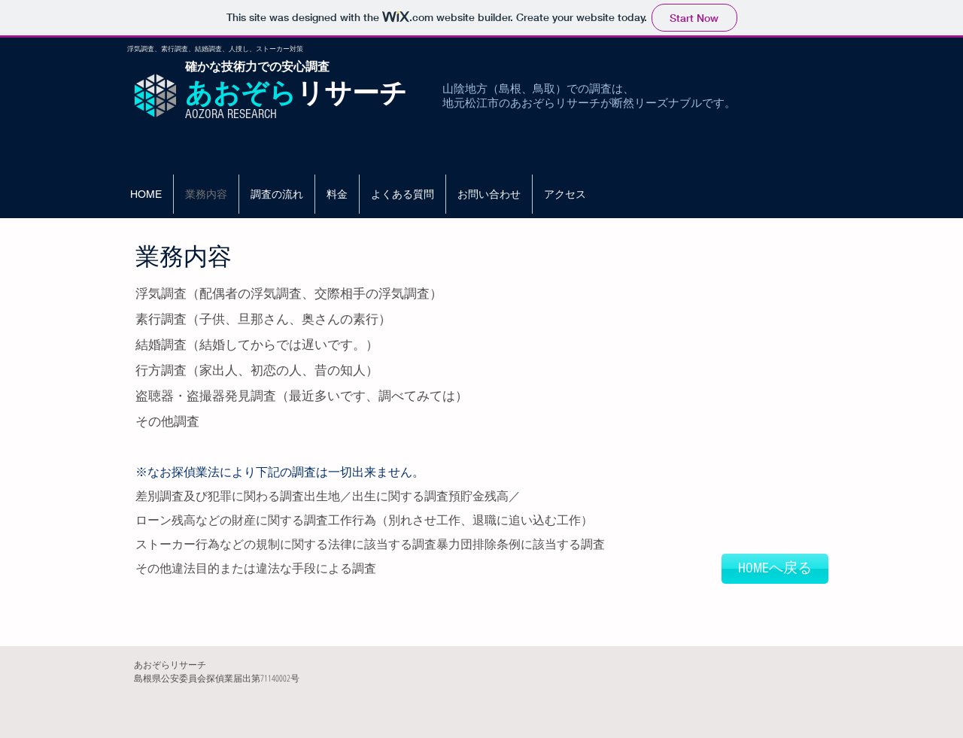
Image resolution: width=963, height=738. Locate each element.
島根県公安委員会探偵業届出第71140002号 (216, 678)
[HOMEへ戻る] (774, 569)
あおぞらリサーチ (170, 664)
